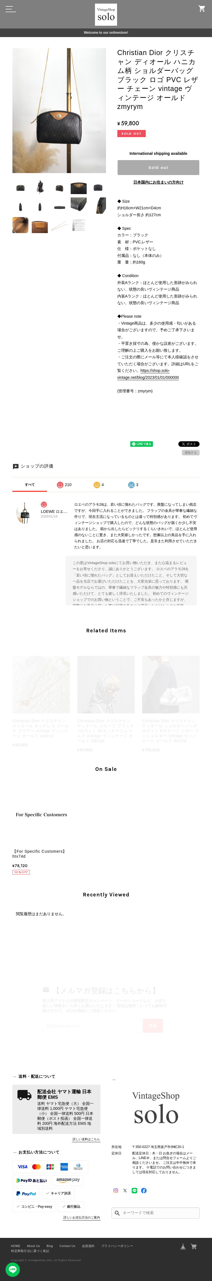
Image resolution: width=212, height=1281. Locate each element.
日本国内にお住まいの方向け (158, 182)
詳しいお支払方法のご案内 (81, 1217)
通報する (191, 452)
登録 (153, 1026)
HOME (15, 1246)
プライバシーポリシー (117, 1246)
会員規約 (88, 1246)
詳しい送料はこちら (86, 1139)
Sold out (158, 167)
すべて (30, 485)
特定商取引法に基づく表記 (30, 1251)
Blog (50, 1246)
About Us (33, 1246)
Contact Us (67, 1246)
